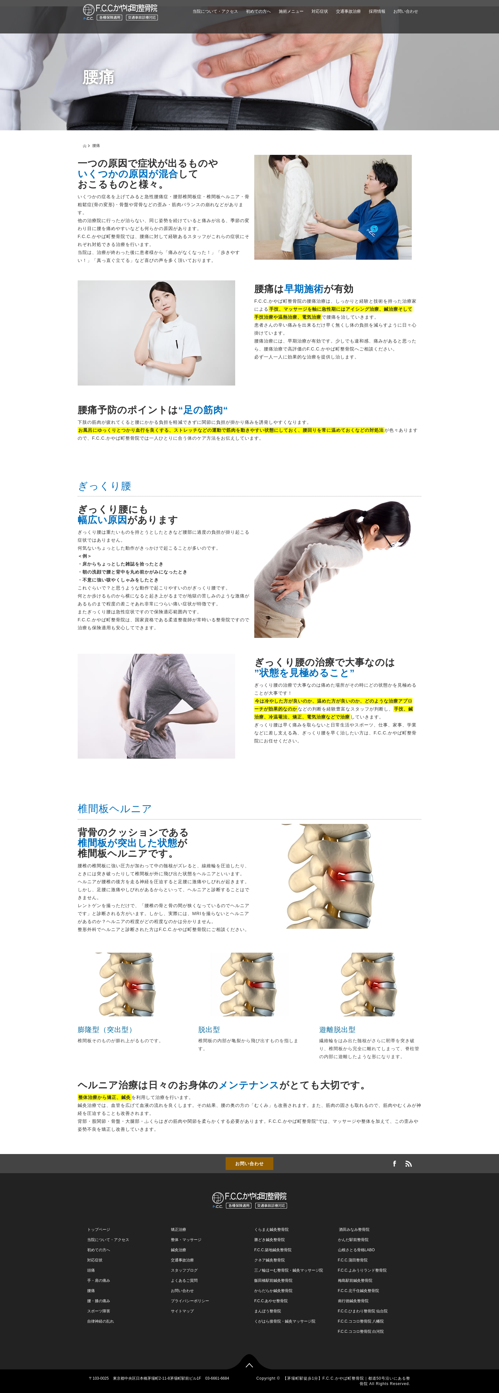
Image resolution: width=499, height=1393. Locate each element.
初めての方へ (258, 11)
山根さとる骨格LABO (356, 1250)
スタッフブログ (184, 1270)
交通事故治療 (348, 11)
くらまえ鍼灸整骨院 (271, 1229)
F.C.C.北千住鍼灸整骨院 (358, 1290)
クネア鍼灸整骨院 (269, 1260)
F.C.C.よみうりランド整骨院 (362, 1270)
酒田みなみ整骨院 (353, 1229)
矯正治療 (178, 1229)
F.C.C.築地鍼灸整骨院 (273, 1250)
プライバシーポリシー (190, 1301)
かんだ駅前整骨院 (353, 1240)
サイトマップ (182, 1311)
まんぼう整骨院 (267, 1311)
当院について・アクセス (215, 11)
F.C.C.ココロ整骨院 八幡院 (361, 1321)
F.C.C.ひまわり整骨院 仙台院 (363, 1311)
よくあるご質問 (184, 1280)
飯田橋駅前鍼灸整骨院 (273, 1280)
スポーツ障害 (98, 1311)
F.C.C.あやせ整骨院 (271, 1301)
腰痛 (91, 1290)
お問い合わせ (405, 11)
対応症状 (320, 11)
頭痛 (91, 1270)
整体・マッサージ (186, 1240)
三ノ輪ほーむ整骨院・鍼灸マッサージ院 (288, 1270)
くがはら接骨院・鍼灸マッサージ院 (284, 1321)
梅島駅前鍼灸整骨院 (355, 1280)
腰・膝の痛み (98, 1301)
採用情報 (377, 11)
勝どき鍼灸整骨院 (269, 1240)
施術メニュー (291, 11)
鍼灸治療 (178, 1250)
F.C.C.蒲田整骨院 (353, 1260)
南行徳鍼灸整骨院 (353, 1301)
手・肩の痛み (98, 1280)
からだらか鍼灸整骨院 (273, 1290)
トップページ (98, 1229)
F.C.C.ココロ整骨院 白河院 (361, 1331)
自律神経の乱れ (100, 1321)
